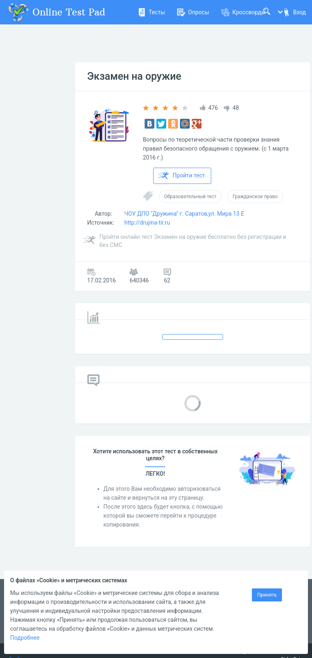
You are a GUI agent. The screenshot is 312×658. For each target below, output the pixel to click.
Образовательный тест (190, 196)
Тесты (151, 12)
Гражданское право (254, 196)
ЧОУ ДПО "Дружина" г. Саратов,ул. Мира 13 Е (184, 213)
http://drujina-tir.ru (147, 222)
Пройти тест (181, 176)
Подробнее (24, 637)
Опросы (193, 12)
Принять (267, 595)
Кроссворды (243, 12)
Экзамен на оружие (134, 76)
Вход (294, 12)
